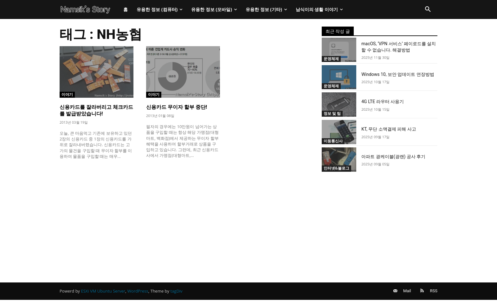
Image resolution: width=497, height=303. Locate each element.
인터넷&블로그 (338, 168)
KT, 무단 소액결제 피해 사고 (388, 129)
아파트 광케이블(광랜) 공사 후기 (393, 156)
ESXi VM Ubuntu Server (103, 292)
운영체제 (332, 58)
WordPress (137, 292)
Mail (404, 292)
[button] (427, 9)
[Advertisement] (183, 211)
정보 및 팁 (333, 113)
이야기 (67, 94)
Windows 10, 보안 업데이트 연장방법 (397, 74)
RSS (433, 292)
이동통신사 (334, 141)
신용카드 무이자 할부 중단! (176, 107)
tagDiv (176, 292)
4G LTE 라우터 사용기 (382, 101)
